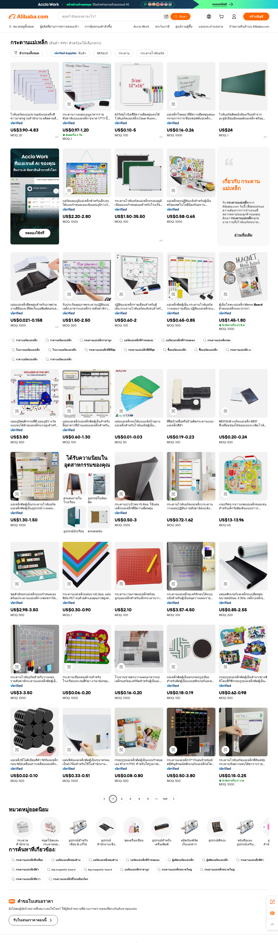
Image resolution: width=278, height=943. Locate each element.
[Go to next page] (174, 799)
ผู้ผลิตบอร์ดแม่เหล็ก (181, 860)
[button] (166, 16)
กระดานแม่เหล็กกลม (216, 340)
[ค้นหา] (180, 16)
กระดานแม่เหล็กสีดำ (250, 860)
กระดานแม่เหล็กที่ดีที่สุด (100, 350)
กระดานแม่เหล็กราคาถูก (95, 340)
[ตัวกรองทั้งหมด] (26, 53)
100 (165, 798)
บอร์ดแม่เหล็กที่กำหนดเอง (136, 340)
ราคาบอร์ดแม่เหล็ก (24, 340)
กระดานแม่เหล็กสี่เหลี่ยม (27, 860)
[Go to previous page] (104, 799)
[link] (272, 901)
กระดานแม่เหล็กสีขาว (26, 879)
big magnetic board (61, 869)
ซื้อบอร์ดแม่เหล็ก (174, 350)
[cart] (222, 17)
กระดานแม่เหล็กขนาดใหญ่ (174, 869)
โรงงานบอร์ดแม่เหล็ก (26, 350)
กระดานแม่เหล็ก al (238, 350)
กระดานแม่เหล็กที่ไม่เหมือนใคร (68, 879)
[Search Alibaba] (111, 16)
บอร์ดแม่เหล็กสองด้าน (65, 860)
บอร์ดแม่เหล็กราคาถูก (134, 869)
